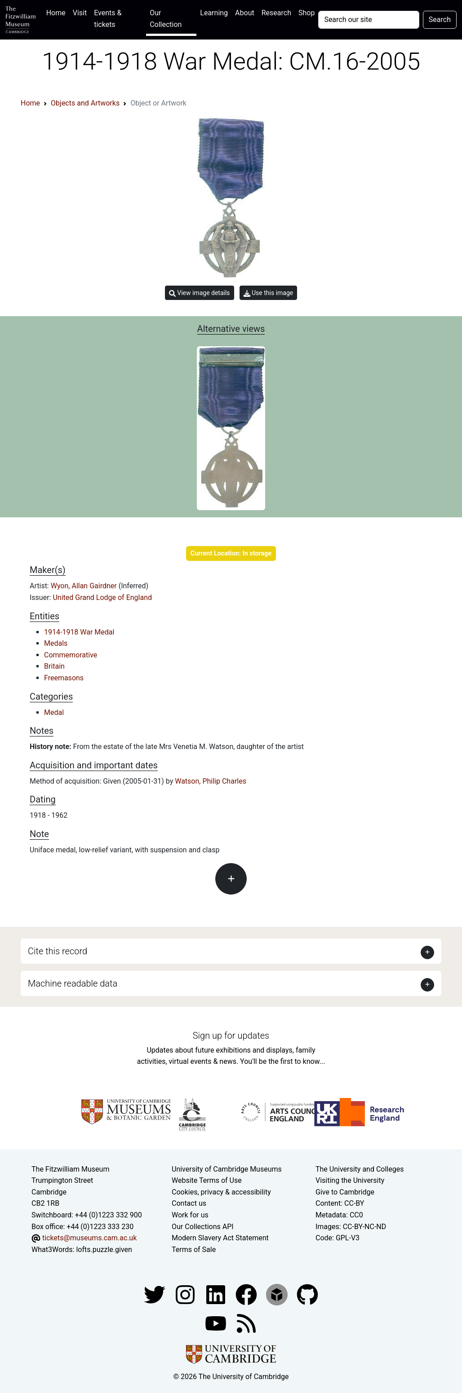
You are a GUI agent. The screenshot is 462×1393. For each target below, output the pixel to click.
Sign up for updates (231, 1035)
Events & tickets (107, 19)
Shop (306, 13)
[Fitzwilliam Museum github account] (307, 1294)
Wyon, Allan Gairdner (85, 586)
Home (57, 12)
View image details (199, 293)
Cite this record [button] (57, 951)
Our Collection (166, 19)
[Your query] (368, 20)
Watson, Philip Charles (210, 781)
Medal (54, 712)
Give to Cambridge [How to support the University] (344, 1192)
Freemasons (64, 678)
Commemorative (70, 655)
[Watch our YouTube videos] (216, 1323)
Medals (55, 643)
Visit (80, 13)
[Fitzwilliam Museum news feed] (246, 1323)
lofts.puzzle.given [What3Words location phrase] (104, 1249)
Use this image (268, 293)
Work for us (190, 1215)
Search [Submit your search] (440, 19)
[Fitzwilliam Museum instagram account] (186, 1294)
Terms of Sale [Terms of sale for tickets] (194, 1249)
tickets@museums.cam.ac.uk (89, 1238)
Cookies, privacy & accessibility (221, 1192)
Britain (54, 666)
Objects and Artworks (85, 103)
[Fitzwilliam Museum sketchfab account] (277, 1294)
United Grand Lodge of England (102, 597)
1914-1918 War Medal (79, 632)
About (244, 13)
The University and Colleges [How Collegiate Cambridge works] (359, 1169)
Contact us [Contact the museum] (189, 1203)
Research (276, 13)
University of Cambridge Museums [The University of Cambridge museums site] (227, 1169)
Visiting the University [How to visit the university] (349, 1180)
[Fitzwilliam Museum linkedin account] (247, 1294)
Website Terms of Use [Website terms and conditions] (207, 1180)
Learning (214, 13)
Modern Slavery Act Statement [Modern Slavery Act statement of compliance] (220, 1238)
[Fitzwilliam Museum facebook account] (216, 1294)
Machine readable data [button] (72, 983)
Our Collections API (203, 1226)
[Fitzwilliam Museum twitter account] (155, 1294)
